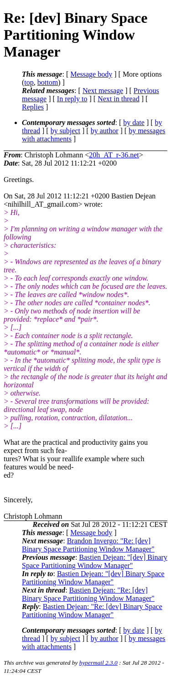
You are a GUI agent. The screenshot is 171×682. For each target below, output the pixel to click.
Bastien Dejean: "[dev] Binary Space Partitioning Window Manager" (94, 561)
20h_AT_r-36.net (114, 155)
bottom (47, 82)
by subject (65, 131)
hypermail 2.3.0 (98, 662)
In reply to (72, 99)
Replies (33, 107)
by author (105, 131)
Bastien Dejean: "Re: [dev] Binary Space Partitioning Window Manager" (88, 594)
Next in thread (119, 99)
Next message (103, 90)
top (28, 82)
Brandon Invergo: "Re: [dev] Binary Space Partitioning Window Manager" (88, 545)
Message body (91, 74)
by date (134, 122)
